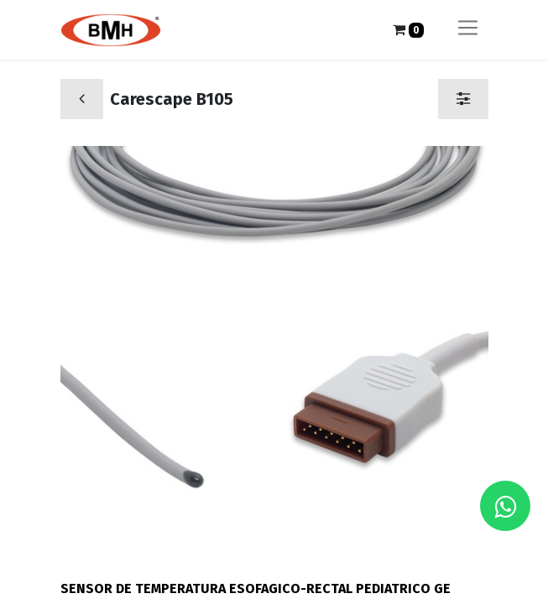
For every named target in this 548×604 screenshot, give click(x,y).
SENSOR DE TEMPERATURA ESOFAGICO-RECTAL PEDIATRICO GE (255, 588)
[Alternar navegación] (467, 30)
